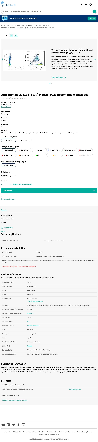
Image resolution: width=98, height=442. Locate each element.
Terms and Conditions (39, 432)
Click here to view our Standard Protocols (14, 400)
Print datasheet (7, 227)
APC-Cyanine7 (24, 150)
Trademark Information (54, 432)
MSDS (3, 231)
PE (54, 155)
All (11, 35)
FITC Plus (39, 155)
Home (3, 25)
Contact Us (7, 432)
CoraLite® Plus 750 (8, 155)
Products (10, 25)
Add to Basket (8, 190)
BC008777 (30, 313)
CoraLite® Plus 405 (54, 150)
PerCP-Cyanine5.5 (85, 155)
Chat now (92, 18)
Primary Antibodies (21, 25)
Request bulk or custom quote (22, 184)
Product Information (7, 219)
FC (16, 35)
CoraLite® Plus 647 (85, 150)
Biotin (39, 150)
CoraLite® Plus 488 (70, 150)
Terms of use (27, 432)
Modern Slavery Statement (85, 432)
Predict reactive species (35, 301)
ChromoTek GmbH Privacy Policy (49, 434)
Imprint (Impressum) (69, 432)
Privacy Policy (17, 432)
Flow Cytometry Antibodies (38, 25)
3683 (28, 321)
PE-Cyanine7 (70, 155)
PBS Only (24, 140)
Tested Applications (7, 215)
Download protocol (75, 389)
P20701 (29, 346)
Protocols (4, 222)
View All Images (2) (59, 77)
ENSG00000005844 (33, 325)
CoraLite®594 (24, 155)
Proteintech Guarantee (8, 199)
